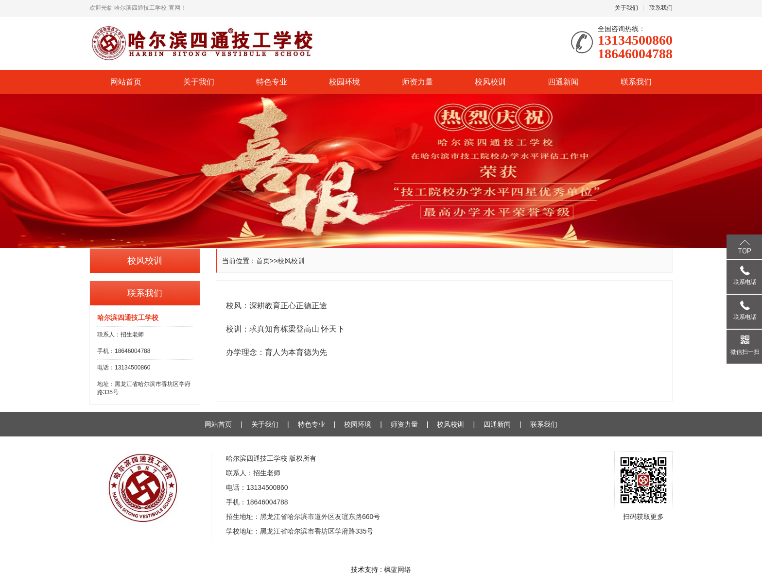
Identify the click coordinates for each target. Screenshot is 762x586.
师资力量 (417, 82)
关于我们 (626, 7)
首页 (263, 261)
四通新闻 (563, 82)
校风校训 (490, 82)
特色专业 (271, 82)
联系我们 (661, 7)
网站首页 (125, 82)
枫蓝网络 (397, 569)
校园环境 (344, 82)
